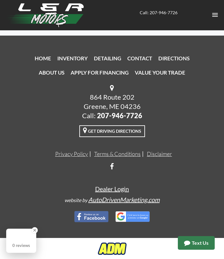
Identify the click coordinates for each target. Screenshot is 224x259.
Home (43, 58)
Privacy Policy (71, 153)
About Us (51, 72)
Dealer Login (112, 188)
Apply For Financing (100, 72)
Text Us (196, 243)
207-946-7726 (119, 115)
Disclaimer (159, 153)
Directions (174, 58)
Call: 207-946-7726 (159, 12)
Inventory (72, 58)
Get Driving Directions (112, 130)
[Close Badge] (35, 230)
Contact (139, 58)
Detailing (107, 58)
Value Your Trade (160, 72)
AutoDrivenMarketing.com (124, 199)
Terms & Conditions (117, 153)
